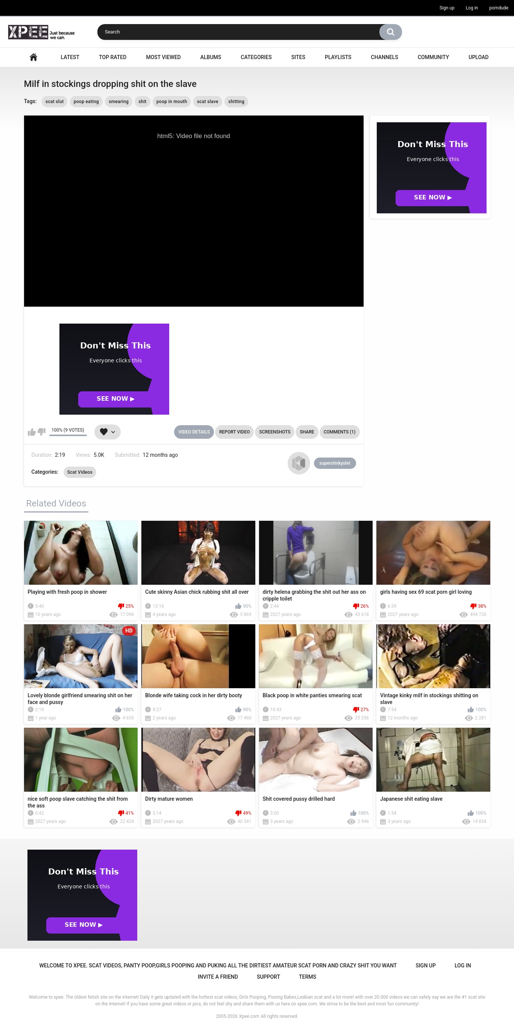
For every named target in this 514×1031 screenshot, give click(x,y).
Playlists (338, 57)
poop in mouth (171, 101)
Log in (472, 8)
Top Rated (112, 57)
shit (142, 101)
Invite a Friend (218, 977)
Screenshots (274, 432)
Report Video (234, 432)
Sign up (447, 8)
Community (433, 57)
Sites (298, 57)
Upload (478, 57)
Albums (210, 57)
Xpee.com (249, 1016)
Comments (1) (340, 432)
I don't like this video (41, 432)
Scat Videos (79, 472)
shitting (236, 101)
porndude (498, 8)
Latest (70, 57)
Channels (384, 57)
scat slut (54, 101)
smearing (119, 101)
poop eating (86, 101)
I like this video (32, 432)
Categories (256, 57)
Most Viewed (163, 57)
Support (268, 977)
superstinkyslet (335, 463)
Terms (307, 977)
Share (307, 432)
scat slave (207, 101)
